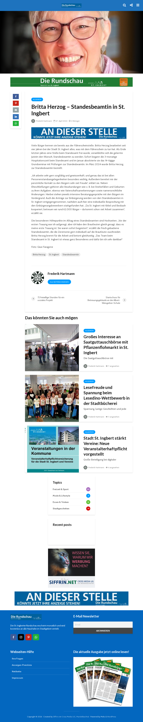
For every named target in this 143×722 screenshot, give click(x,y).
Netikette (16, 671)
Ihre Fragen (17, 658)
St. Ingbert (54, 254)
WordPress (111, 716)
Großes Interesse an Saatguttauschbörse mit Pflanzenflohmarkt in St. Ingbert (106, 344)
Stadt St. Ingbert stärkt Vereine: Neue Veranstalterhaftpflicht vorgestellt (105, 446)
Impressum (17, 677)
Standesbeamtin (71, 254)
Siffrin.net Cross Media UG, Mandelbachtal (71, 716)
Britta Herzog (39, 254)
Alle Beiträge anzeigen (59, 282)
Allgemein (37, 99)
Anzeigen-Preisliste (22, 665)
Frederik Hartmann (41, 121)
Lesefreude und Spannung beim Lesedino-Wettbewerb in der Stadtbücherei (107, 395)
